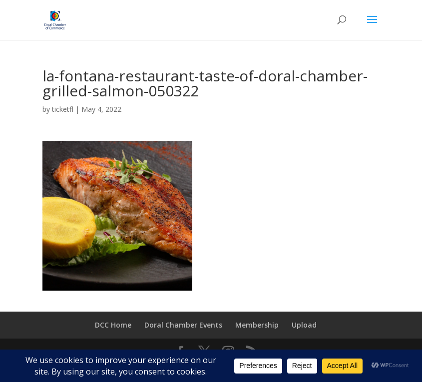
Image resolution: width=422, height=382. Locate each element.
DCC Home (113, 325)
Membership (257, 325)
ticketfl (62, 109)
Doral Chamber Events (183, 325)
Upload (304, 325)
